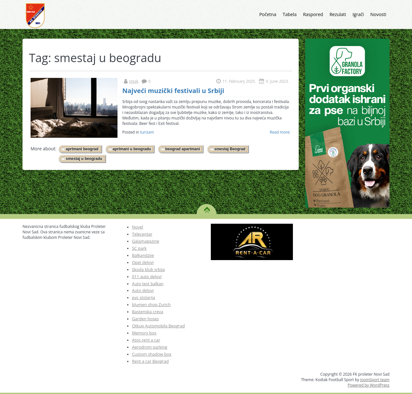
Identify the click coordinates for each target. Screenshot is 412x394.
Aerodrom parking (149, 347)
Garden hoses (145, 319)
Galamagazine (145, 241)
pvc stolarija (143, 297)
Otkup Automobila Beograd (158, 326)
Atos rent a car (146, 340)
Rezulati (338, 14)
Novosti (378, 14)
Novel (137, 227)
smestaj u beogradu (84, 158)
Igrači (358, 14)
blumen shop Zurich (151, 304)
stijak (133, 81)
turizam (147, 132)
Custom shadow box (151, 354)
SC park (139, 248)
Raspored (313, 14)
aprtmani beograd (82, 149)
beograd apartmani (182, 149)
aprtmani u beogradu (132, 149)
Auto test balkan (148, 283)
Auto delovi (143, 290)
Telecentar (142, 234)
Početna (267, 14)
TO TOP (206, 207)
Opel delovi (143, 262)
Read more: (280, 132)
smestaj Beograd (230, 149)
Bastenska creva (147, 311)
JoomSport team (374, 379)
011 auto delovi (147, 276)
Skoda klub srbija (148, 269)
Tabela (289, 14)
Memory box (144, 333)
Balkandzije (143, 255)
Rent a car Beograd (150, 361)
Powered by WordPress (368, 385)
